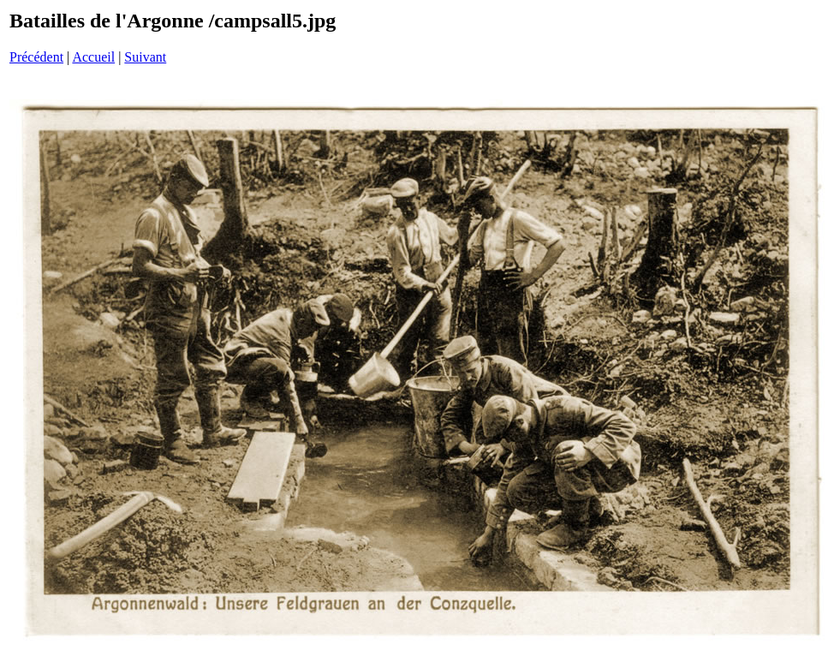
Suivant (145, 57)
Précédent (36, 57)
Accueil (93, 57)
